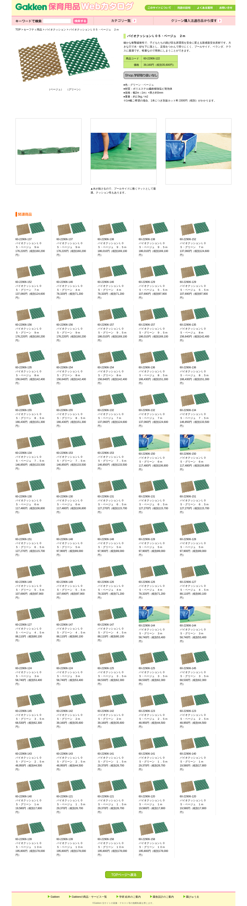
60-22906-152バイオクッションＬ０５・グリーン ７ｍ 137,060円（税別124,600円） (198, 247)
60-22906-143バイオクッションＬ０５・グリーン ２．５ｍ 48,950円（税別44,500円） (34, 761)
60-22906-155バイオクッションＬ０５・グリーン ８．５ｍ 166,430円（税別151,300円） (34, 418)
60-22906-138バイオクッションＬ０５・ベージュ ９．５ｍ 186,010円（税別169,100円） (116, 247)
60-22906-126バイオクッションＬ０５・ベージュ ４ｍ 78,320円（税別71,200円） (116, 589)
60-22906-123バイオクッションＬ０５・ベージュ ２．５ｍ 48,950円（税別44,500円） (157, 718)
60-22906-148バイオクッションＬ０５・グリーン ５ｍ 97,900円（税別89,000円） (75, 547)
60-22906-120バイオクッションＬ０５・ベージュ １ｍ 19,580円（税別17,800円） (157, 804)
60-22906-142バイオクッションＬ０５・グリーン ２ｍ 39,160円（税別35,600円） (75, 718)
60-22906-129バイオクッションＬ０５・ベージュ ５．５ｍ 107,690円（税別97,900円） (157, 289)
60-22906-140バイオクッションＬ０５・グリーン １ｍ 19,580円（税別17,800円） (198, 761)
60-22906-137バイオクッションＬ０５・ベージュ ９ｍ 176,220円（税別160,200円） (34, 247)
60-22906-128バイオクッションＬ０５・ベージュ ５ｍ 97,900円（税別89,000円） (157, 547)
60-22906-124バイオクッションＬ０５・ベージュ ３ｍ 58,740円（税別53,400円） (34, 676)
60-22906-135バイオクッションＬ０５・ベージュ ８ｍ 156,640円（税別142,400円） (198, 332)
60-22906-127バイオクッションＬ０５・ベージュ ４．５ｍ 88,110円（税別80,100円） (198, 589)
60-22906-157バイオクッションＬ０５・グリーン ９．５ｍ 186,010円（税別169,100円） (116, 332)
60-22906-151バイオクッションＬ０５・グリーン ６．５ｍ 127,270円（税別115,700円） (198, 504)
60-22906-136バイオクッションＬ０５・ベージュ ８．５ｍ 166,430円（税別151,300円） (157, 375)
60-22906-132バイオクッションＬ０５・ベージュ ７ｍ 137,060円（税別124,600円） (116, 418)
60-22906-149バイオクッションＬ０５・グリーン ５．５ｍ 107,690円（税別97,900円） (34, 589)
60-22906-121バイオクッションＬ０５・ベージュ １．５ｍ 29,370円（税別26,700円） (75, 804)
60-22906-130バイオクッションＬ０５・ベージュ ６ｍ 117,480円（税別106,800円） (34, 504)
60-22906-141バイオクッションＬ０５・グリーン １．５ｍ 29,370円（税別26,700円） (116, 761)
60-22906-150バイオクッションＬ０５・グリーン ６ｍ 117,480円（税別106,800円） (157, 461)
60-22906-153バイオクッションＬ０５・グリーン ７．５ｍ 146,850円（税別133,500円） (75, 460)
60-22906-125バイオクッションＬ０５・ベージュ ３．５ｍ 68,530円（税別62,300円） (116, 676)
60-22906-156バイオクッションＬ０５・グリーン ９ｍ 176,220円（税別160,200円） (34, 332)
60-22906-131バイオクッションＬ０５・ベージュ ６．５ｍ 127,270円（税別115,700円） (116, 504)
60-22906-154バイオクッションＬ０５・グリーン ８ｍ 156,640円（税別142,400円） (75, 375)
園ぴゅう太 (192, 896)
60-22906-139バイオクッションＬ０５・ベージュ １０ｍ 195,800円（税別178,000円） (34, 847)
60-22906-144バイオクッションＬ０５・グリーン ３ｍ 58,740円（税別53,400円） (157, 633)
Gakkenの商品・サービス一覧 (89, 896)
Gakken (54, 896)
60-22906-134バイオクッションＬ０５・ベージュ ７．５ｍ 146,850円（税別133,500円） (198, 418)
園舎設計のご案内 (163, 896)
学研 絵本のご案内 (130, 896)
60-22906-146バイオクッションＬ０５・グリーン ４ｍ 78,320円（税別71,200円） (75, 289)
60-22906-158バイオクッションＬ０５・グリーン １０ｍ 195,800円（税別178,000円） (116, 847)
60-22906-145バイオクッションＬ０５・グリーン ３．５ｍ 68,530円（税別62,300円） (198, 676)
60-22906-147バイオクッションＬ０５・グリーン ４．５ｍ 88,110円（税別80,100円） (75, 632)
